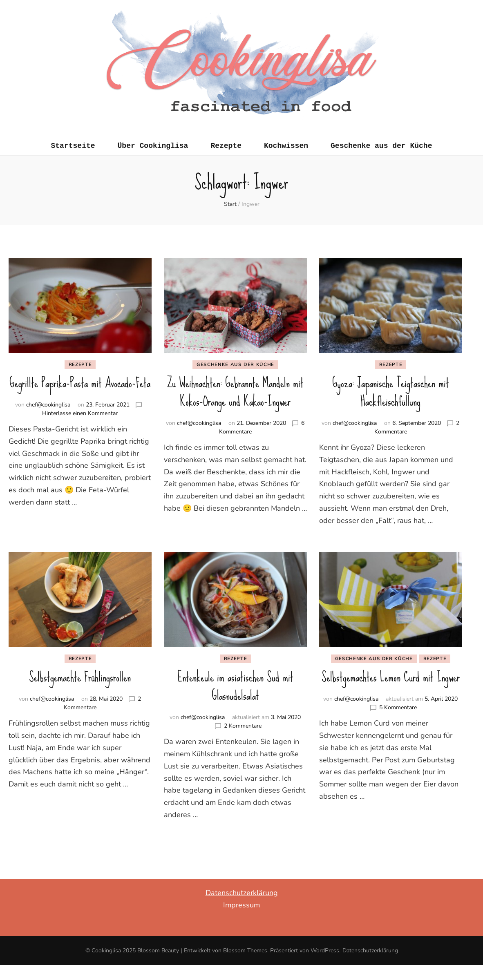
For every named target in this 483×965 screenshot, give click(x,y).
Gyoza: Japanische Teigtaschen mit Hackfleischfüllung (390, 392)
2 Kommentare (243, 726)
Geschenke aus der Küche (381, 146)
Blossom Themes (245, 950)
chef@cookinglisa (48, 405)
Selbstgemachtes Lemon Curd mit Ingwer (391, 677)
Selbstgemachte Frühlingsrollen (80, 677)
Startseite (73, 146)
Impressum (241, 905)
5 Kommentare (398, 707)
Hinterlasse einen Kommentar (80, 413)
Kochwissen (286, 146)
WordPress (325, 950)
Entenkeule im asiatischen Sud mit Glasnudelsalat (235, 686)
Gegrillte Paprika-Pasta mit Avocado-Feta (79, 383)
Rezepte (226, 146)
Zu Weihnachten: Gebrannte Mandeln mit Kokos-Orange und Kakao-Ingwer (235, 392)
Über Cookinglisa (153, 146)
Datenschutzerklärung (242, 893)
